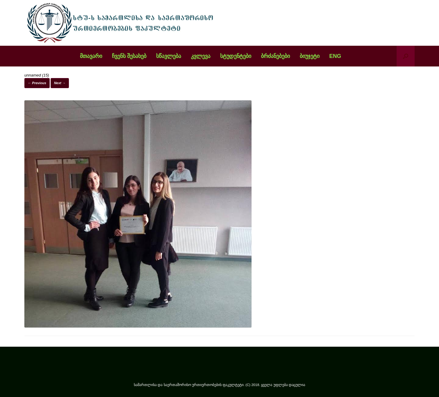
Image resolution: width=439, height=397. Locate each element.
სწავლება (168, 56)
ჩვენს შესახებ (129, 56)
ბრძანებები (275, 56)
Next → (60, 83)
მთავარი (91, 56)
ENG (335, 56)
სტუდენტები (235, 56)
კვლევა (200, 56)
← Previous (37, 83)
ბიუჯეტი (309, 56)
